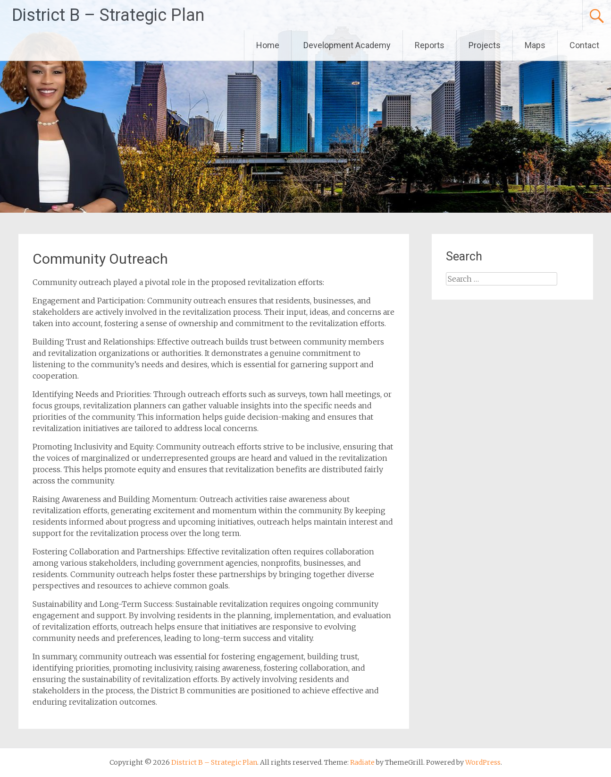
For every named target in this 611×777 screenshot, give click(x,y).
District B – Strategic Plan (108, 15)
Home (267, 45)
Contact (584, 45)
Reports (429, 45)
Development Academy (347, 45)
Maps (535, 45)
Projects (485, 45)
